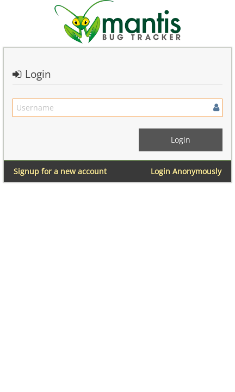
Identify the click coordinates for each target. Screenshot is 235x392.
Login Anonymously (186, 171)
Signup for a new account (60, 171)
